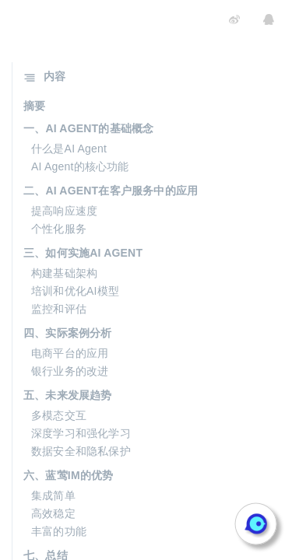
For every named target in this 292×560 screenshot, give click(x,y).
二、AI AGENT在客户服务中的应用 (110, 190)
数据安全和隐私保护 (81, 451)
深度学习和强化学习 (81, 433)
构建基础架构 (64, 273)
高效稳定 (53, 513)
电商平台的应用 (69, 353)
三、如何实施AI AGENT (82, 253)
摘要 (34, 106)
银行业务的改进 (69, 371)
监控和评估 (58, 309)
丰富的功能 (58, 531)
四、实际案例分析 (67, 333)
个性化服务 (58, 228)
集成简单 (53, 495)
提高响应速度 (64, 211)
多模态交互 (58, 415)
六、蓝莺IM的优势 (68, 475)
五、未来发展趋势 (67, 395)
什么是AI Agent (69, 148)
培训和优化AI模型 (75, 291)
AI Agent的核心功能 (80, 166)
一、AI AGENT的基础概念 (88, 128)
